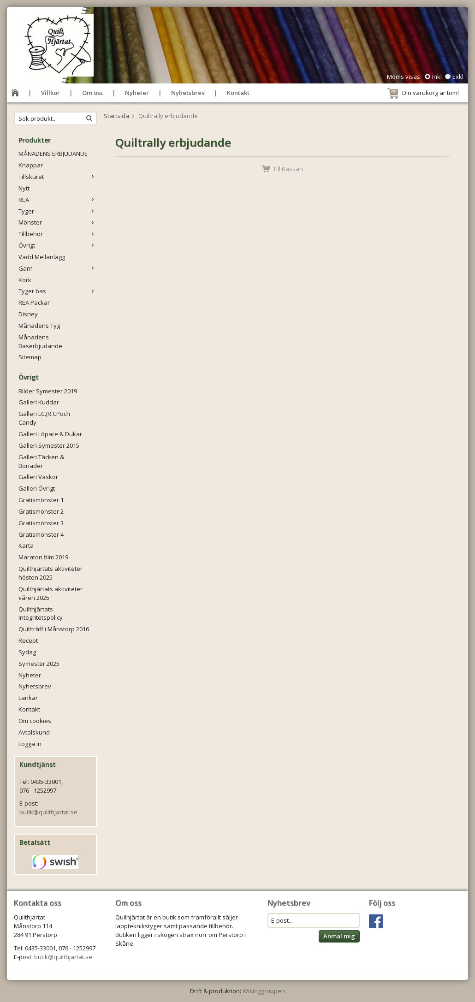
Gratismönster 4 (41, 534)
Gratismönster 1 (41, 500)
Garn (57, 268)
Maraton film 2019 (43, 557)
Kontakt (238, 93)
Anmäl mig (339, 936)
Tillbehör (57, 234)
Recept (28, 640)
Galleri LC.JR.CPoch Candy (44, 418)
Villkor (50, 93)
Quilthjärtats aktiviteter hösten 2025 (50, 572)
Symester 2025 (38, 663)
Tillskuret (57, 176)
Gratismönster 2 (41, 511)
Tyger (57, 211)
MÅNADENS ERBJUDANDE (53, 153)
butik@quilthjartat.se (48, 812)
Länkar (28, 698)
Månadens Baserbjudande (40, 341)
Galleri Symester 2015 (48, 445)
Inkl (437, 76)
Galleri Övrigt (36, 488)
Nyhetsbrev (188, 93)
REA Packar (34, 302)
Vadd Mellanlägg (41, 257)
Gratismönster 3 (41, 523)
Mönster (57, 222)
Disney (28, 314)
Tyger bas (57, 291)
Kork (24, 280)
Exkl (457, 76)
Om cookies (34, 721)
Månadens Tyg (39, 325)
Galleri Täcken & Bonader (41, 461)
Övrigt (57, 245)
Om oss (92, 93)
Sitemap (30, 357)
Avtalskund (34, 732)
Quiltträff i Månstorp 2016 (53, 629)
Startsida (116, 116)
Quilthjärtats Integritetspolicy (40, 613)
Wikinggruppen (264, 991)
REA (57, 200)
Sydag (27, 652)
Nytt (24, 188)
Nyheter (137, 93)
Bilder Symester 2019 (47, 391)
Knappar (30, 165)
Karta (26, 545)
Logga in (30, 744)
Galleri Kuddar (38, 402)
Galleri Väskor (38, 477)
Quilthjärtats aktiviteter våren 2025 (50, 593)
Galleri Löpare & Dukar (50, 434)
